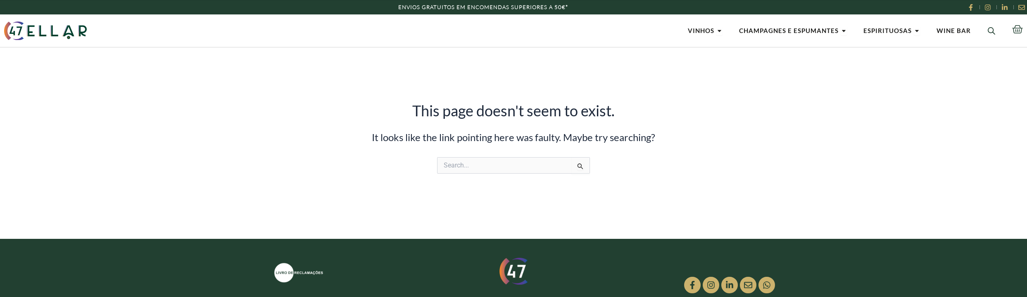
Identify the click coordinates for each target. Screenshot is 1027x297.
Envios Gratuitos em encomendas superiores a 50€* (483, 7)
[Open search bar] (991, 30)
